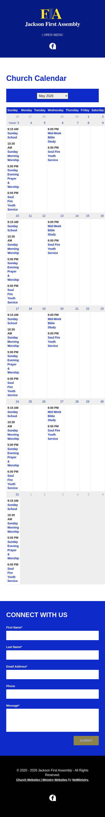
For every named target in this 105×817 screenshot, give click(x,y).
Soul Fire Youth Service (54, 156)
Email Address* (16, 666)
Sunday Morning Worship (13, 156)
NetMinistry (80, 779)
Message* (13, 705)
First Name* (14, 627)
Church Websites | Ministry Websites (42, 779)
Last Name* (14, 647)
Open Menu (52, 35)
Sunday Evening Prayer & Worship (13, 178)
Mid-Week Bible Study (54, 137)
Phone (10, 686)
